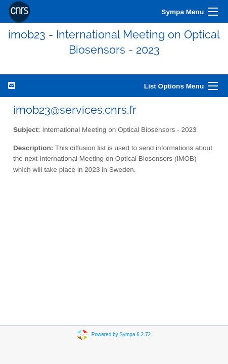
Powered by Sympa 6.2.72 (121, 334)
